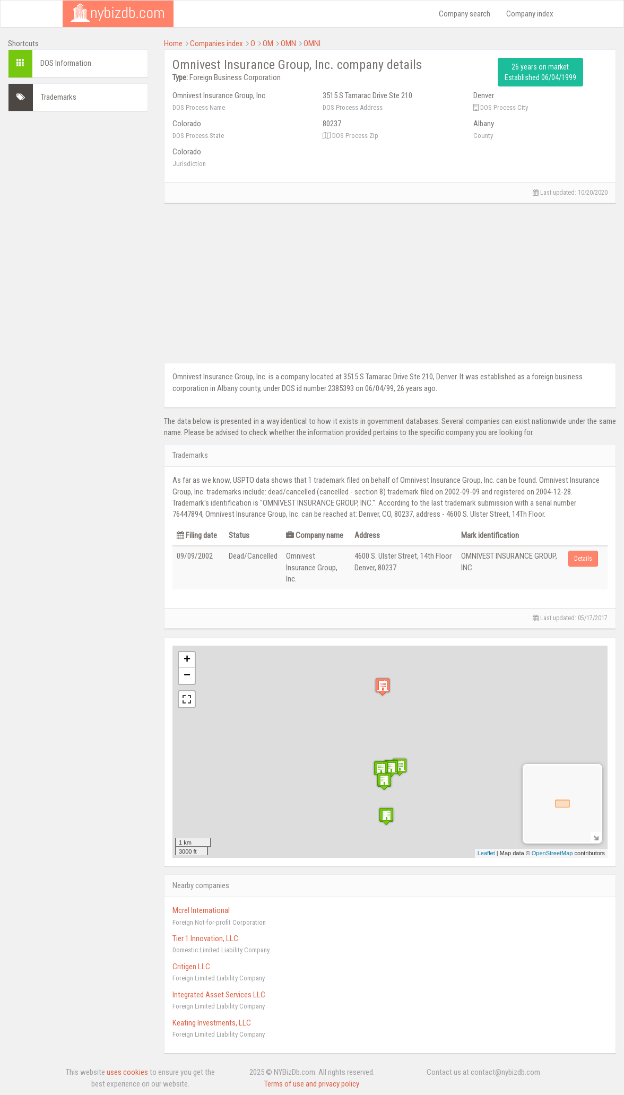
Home (173, 43)
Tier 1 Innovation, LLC (205, 938)
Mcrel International (201, 910)
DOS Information (65, 63)
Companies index (216, 43)
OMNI (312, 43)
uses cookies (127, 1072)
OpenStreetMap (552, 853)
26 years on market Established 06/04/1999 (540, 72)
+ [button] (187, 660)
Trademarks (58, 97)
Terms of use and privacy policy (311, 1084)
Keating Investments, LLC (211, 1023)
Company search (464, 14)
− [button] (187, 676)
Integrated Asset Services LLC (218, 995)
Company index (529, 14)
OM (268, 43)
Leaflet (486, 853)
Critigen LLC (191, 966)
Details (583, 558)
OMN (288, 43)
